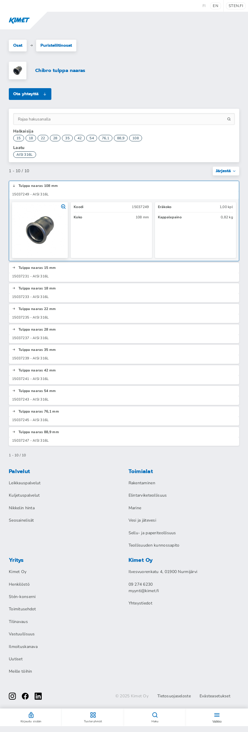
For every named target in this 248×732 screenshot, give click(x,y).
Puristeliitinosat (56, 45)
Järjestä (226, 171)
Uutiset (16, 659)
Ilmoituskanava (23, 646)
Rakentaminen (142, 483)
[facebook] (25, 696)
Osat (17, 45)
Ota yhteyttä (30, 94)
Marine (135, 508)
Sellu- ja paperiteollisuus (152, 533)
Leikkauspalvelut (25, 483)
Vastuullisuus (22, 634)
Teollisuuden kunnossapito (154, 545)
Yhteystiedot (140, 603)
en (215, 6)
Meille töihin (20, 671)
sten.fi (236, 6)
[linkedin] (38, 696)
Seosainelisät (21, 520)
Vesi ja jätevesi (142, 520)
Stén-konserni (22, 596)
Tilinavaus (18, 621)
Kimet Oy (17, 571)
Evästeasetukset (215, 696)
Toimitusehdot (22, 609)
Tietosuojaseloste (174, 696)
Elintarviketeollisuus (148, 495)
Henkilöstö (19, 584)
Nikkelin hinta (22, 508)
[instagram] (12, 696)
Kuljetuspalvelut (24, 495)
